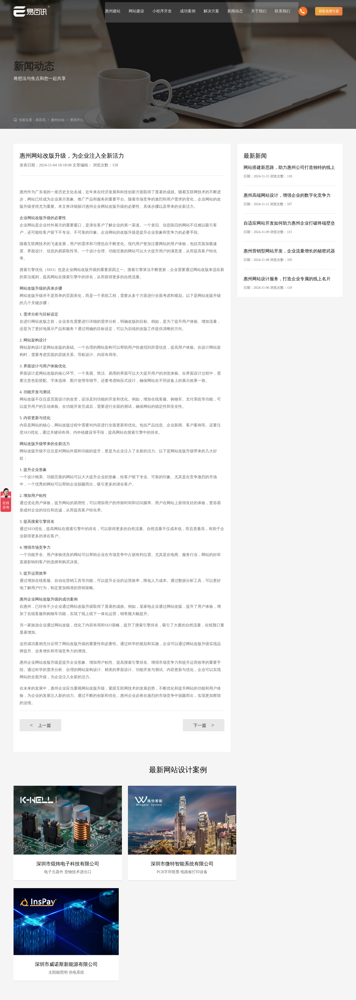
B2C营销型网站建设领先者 (149, 948)
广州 (243, 961)
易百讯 (41, 120)
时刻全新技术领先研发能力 (197, 929)
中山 (274, 968)
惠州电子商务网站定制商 (195, 955)
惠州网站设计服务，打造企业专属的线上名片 (287, 293)
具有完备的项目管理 (192, 936)
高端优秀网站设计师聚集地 (197, 974)
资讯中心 (76, 120)
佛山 (282, 961)
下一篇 (203, 740)
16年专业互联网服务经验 (147, 929)
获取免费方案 (329, 10)
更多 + (337, 913)
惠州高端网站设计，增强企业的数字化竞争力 (287, 210)
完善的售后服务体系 (192, 942)
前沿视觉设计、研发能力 (147, 955)
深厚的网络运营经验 (192, 948)
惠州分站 (58, 120)
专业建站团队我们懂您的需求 (199, 967)
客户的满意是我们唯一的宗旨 (151, 967)
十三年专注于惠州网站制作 (149, 961)
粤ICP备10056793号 (318, 992)
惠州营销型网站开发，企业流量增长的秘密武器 (289, 265)
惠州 (320, 961)
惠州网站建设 (132, 992)
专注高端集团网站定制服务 (197, 961)
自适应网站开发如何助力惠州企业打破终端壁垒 (289, 238)
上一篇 (40, 740)
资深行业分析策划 (142, 942)
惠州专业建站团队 (142, 936)
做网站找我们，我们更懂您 (149, 974)
